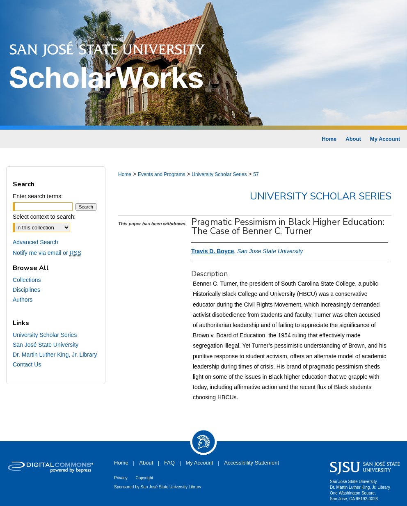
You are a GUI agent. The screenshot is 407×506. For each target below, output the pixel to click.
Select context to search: (44, 216)
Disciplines (26, 289)
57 (255, 174)
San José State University (45, 344)
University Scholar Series (219, 174)
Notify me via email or (47, 253)
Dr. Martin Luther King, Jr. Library (55, 354)
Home (124, 174)
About (146, 463)
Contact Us (27, 364)
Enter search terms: (38, 196)
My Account (199, 463)
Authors (22, 299)
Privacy (121, 478)
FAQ (169, 463)
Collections (27, 280)
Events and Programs (161, 174)
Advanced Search (35, 242)
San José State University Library (171, 487)
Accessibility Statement (251, 463)
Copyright (144, 478)
